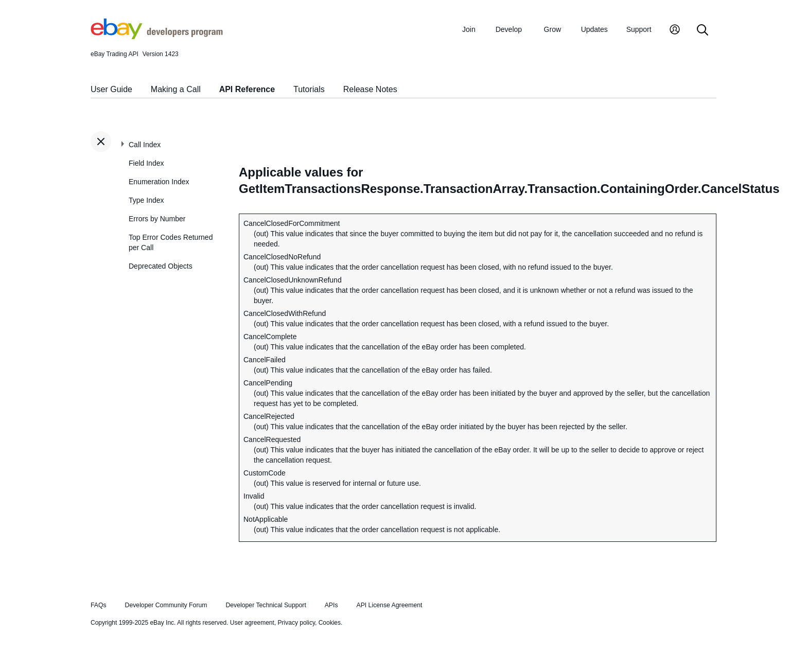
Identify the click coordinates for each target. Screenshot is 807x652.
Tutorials (309, 89)
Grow (552, 29)
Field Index (146, 163)
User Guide (111, 89)
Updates (594, 29)
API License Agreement (389, 605)
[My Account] (675, 30)
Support (639, 29)
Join (469, 29)
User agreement (252, 622)
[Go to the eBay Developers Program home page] (157, 36)
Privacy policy (296, 622)
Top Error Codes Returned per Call (171, 242)
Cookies (330, 622)
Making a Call (176, 89)
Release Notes (370, 89)
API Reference (247, 89)
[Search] (702, 30)
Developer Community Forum (166, 605)
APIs (331, 605)
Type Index (146, 200)
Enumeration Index (159, 182)
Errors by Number (157, 219)
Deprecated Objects (160, 266)
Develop (509, 29)
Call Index (145, 144)
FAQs (99, 605)
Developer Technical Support (265, 605)
